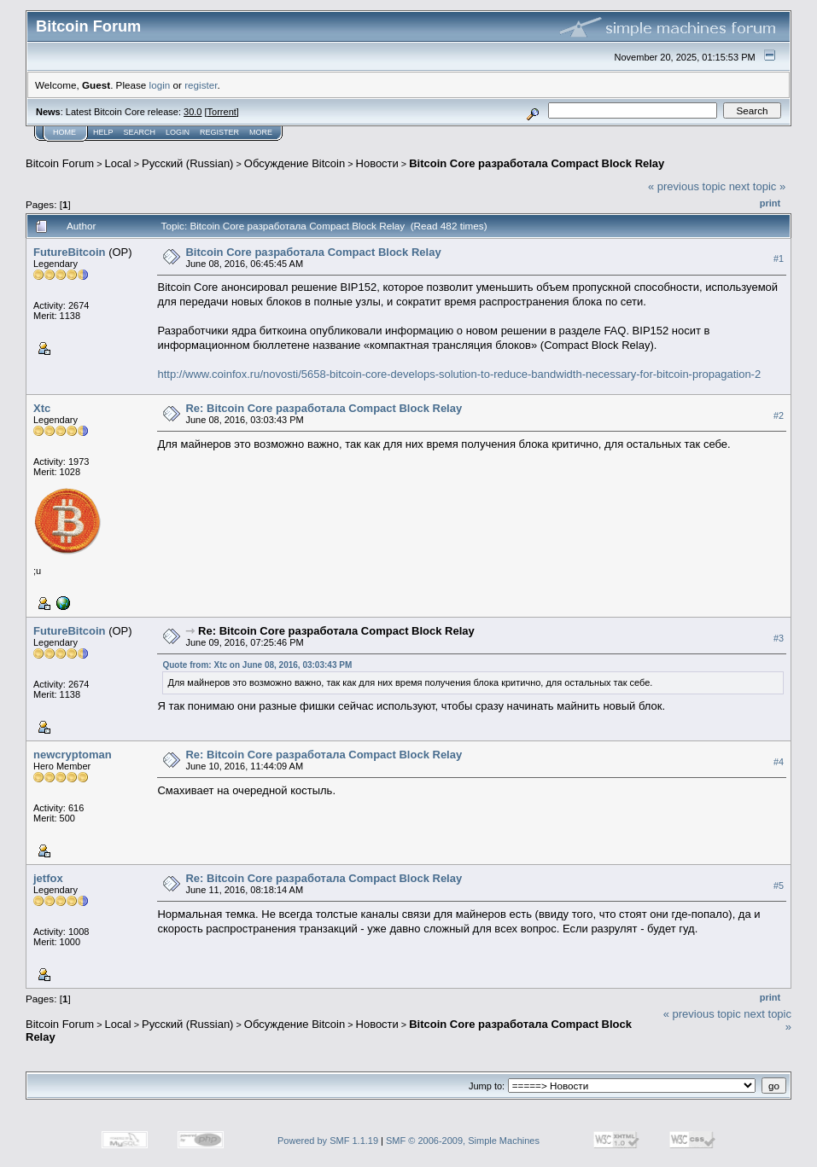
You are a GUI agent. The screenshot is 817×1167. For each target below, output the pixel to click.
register (200, 84)
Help (103, 132)
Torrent (221, 112)
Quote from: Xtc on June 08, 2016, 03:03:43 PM (257, 665)
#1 (778, 258)
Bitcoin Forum (60, 163)
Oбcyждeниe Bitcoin (294, 163)
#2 (778, 415)
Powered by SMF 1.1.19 (327, 1140)
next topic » (757, 186)
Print (770, 203)
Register (219, 132)
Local (118, 163)
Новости (377, 163)
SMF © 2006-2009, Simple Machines (463, 1140)
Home (64, 132)
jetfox (48, 878)
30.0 (192, 112)
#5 (778, 885)
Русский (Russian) (187, 163)
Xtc (41, 408)
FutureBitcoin (69, 252)
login (160, 84)
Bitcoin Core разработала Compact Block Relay (536, 163)
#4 (778, 762)
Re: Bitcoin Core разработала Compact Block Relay (323, 408)
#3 (778, 638)
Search (140, 132)
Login (178, 132)
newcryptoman (72, 754)
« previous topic (687, 186)
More (260, 132)
